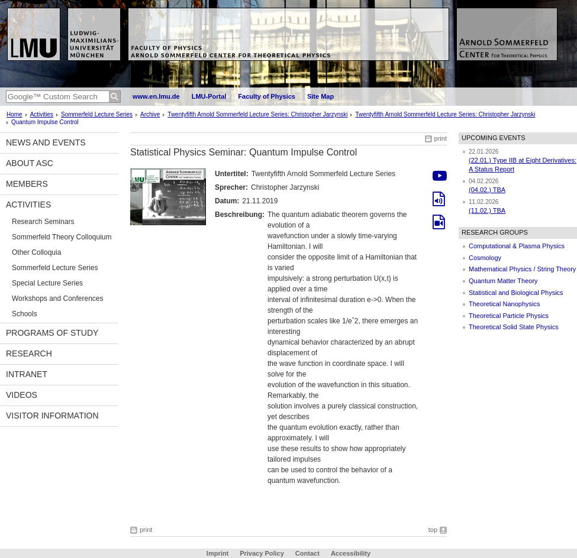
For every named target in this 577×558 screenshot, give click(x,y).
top (432, 529)
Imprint (217, 553)
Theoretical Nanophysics (504, 303)
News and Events (46, 142)
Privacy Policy (262, 553)
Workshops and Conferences (58, 298)
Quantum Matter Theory (503, 280)
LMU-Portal (209, 96)
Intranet (26, 374)
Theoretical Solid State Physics (514, 326)
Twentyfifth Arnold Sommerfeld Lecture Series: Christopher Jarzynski (257, 114)
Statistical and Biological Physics (516, 292)
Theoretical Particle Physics (509, 315)
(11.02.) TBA (487, 210)
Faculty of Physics (266, 96)
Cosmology (485, 257)
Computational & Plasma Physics (517, 245)
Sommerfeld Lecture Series (97, 114)
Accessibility (350, 553)
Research (29, 353)
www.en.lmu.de (156, 96)
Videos (21, 395)
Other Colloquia (36, 252)
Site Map (320, 96)
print (440, 138)
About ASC (29, 163)
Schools (24, 314)
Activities (41, 114)
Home (14, 114)
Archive (150, 114)
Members (27, 184)
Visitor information (52, 415)
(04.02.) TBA (487, 189)
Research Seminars (43, 222)
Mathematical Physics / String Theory (522, 268)
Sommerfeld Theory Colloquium (62, 237)
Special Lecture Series (47, 283)
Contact (307, 553)
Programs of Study (52, 333)
